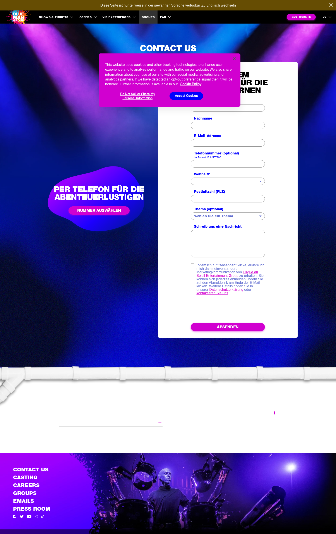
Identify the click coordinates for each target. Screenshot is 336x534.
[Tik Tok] (42, 517)
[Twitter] (22, 517)
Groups (148, 17)
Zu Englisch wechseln (218, 5)
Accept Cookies (186, 96)
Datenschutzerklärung (226, 289)
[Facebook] (14, 517)
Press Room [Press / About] (31, 509)
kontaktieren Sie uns (212, 293)
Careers (26, 485)
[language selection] (327, 17)
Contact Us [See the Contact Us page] (30, 469)
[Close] (331, 5)
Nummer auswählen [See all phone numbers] (99, 210)
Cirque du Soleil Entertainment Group (227, 273)
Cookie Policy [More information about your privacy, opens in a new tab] (190, 84)
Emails (23, 501)
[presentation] (228, 309)
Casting (25, 477)
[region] (169, 80)
